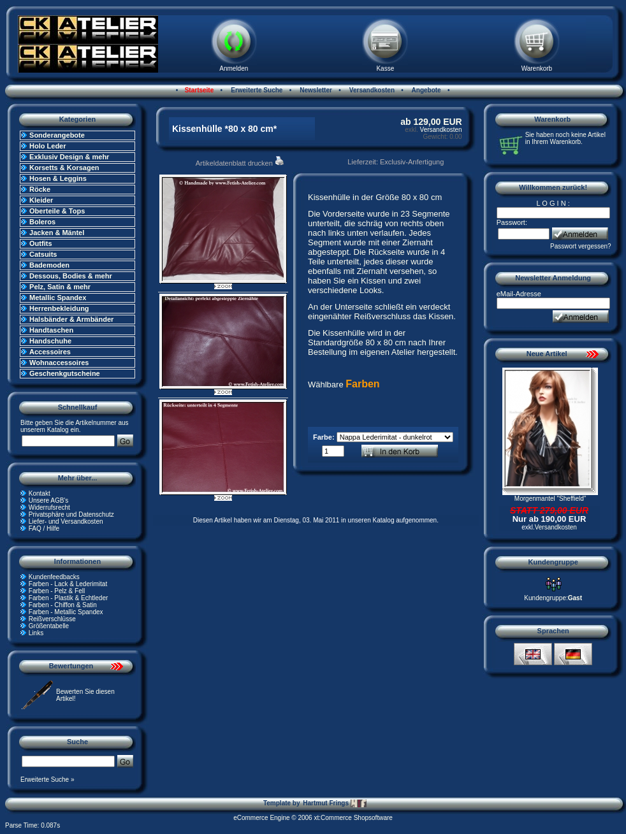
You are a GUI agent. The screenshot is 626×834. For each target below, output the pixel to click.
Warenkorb (537, 68)
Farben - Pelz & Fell (57, 590)
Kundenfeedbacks (54, 576)
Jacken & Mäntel (56, 232)
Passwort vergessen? (580, 246)
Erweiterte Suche (255, 90)
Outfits (40, 243)
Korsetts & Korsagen (64, 167)
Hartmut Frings (334, 803)
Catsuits (43, 254)
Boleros (42, 222)
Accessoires (50, 352)
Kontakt (39, 493)
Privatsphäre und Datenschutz (71, 514)
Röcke (39, 189)
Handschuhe (50, 341)
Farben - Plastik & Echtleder (68, 597)
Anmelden (233, 68)
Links (36, 632)
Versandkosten (371, 90)
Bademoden (49, 265)
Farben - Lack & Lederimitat (68, 583)
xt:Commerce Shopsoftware (353, 817)
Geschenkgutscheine (64, 373)
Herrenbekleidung (59, 308)
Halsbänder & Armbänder (71, 319)
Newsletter (315, 90)
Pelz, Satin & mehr (60, 287)
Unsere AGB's (49, 500)
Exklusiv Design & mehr (69, 157)
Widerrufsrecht (49, 507)
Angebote (425, 90)
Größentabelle (49, 625)
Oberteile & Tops (57, 211)
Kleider (41, 200)
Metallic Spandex (57, 297)
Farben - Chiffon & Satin (63, 604)
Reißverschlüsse (52, 618)
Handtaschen (51, 330)
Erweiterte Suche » (47, 779)
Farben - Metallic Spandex (66, 611)
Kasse (385, 68)
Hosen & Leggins (58, 178)
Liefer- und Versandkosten (66, 521)
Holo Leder (47, 146)
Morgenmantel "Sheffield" (550, 498)
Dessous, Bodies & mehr (70, 276)
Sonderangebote (57, 135)
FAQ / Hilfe (44, 528)
